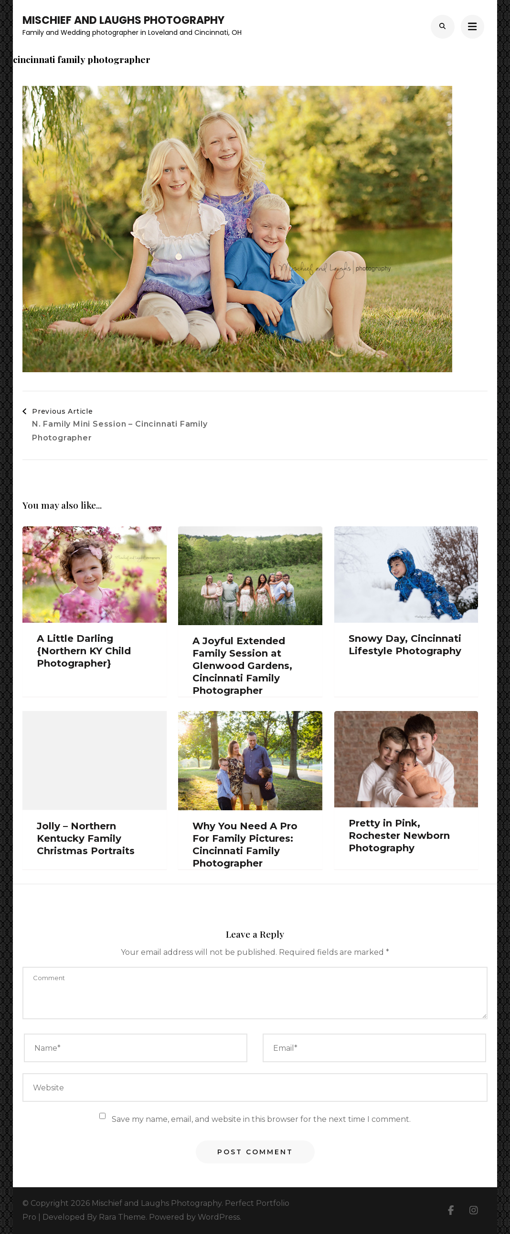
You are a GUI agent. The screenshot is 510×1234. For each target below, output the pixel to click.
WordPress (219, 1217)
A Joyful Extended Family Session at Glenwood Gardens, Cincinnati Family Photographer (242, 665)
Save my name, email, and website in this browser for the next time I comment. (261, 1119)
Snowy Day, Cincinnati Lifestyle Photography (405, 645)
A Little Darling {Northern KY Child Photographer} (84, 651)
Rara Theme (122, 1217)
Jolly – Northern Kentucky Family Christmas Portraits (86, 838)
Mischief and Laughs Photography (123, 20)
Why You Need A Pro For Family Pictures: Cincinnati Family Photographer (245, 844)
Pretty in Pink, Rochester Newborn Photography (399, 835)
